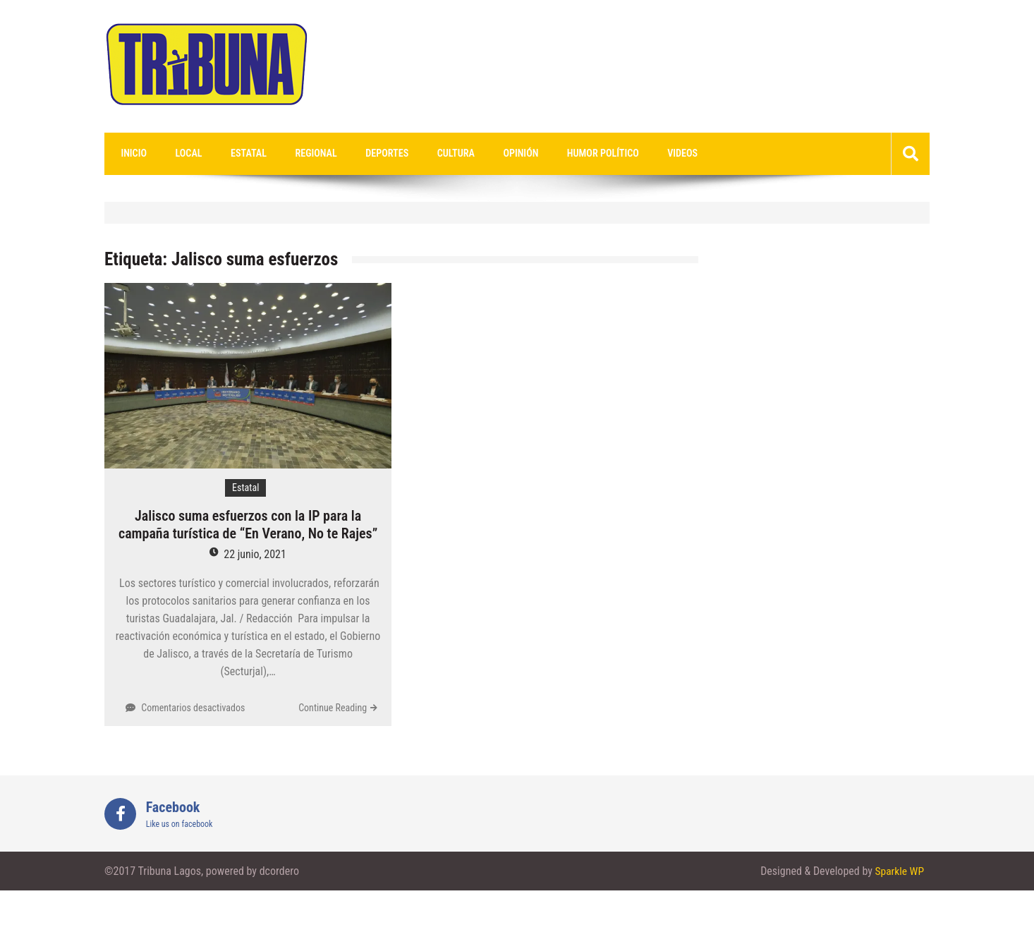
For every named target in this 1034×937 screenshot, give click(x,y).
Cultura (427, 153)
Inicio (131, 153)
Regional (298, 153)
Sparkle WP (898, 871)
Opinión (487, 153)
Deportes (364, 153)
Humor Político (564, 153)
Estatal (235, 153)
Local (181, 153)
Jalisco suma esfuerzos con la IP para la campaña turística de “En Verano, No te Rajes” (247, 525)
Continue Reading (332, 708)
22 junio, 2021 (255, 555)
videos (638, 153)
